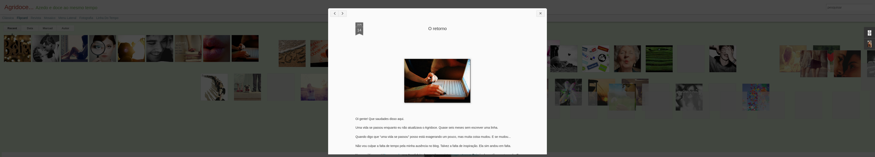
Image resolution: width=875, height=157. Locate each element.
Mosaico (49, 18)
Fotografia (86, 18)
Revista (36, 18)
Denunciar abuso (469, 154)
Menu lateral (67, 18)
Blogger (455, 154)
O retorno (437, 28)
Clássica (8, 18)
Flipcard (22, 18)
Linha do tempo (107, 18)
